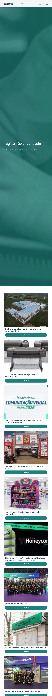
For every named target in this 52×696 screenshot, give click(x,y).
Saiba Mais (26, 335)
